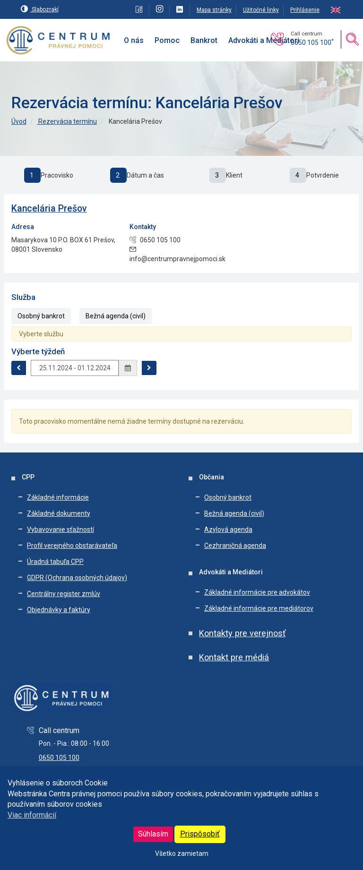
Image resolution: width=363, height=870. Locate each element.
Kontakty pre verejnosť (242, 633)
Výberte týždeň (38, 351)
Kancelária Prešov (49, 208)
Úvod (18, 121)
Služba (23, 297)
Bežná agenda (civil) (116, 316)
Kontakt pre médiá (234, 657)
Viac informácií (32, 814)
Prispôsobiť (200, 833)
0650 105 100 (312, 42)
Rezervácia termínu (67, 121)
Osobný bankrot (41, 316)
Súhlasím (153, 833)
